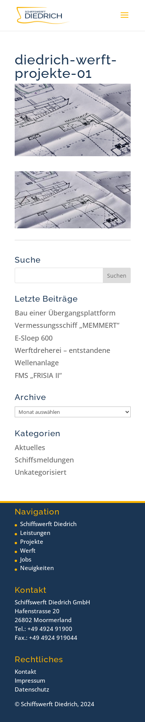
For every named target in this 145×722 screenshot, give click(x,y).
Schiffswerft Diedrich (48, 524)
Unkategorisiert (41, 472)
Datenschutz (32, 689)
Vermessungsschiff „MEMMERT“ (67, 325)
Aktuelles (30, 447)
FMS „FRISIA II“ (38, 375)
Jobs (25, 559)
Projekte (31, 541)
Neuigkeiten (37, 568)
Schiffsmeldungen (44, 459)
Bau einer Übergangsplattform (65, 312)
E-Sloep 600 (34, 337)
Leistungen (35, 532)
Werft (28, 550)
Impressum (30, 680)
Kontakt (25, 671)
